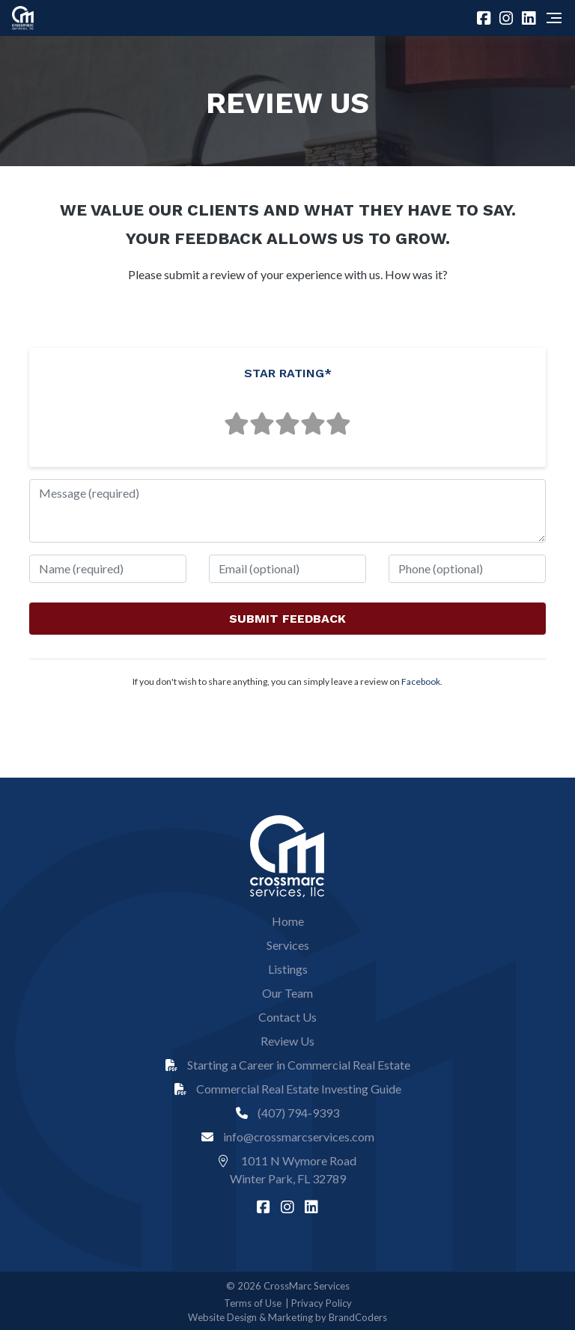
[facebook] (485, 18)
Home (288, 921)
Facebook (420, 681)
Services (288, 945)
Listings (288, 969)
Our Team (287, 993)
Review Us (287, 1041)
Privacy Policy (321, 1303)
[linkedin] (530, 18)
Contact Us (287, 1017)
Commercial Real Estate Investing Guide (287, 1089)
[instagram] (508, 18)
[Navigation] (554, 18)
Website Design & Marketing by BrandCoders (287, 1317)
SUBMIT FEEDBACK (287, 618)
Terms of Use (253, 1303)
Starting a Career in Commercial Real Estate (287, 1065)
